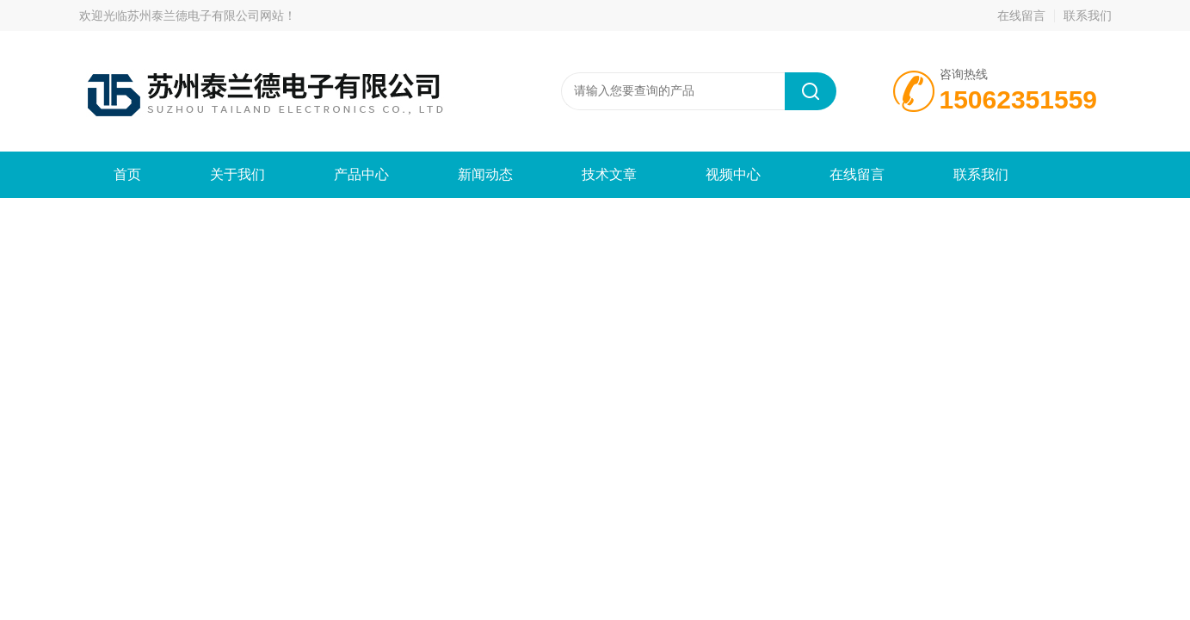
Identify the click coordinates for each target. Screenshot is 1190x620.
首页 (127, 174)
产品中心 (361, 174)
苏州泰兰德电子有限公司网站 (205, 15)
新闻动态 (485, 174)
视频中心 (733, 174)
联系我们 (1088, 15)
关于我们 (237, 174)
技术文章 (609, 174)
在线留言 (1021, 15)
